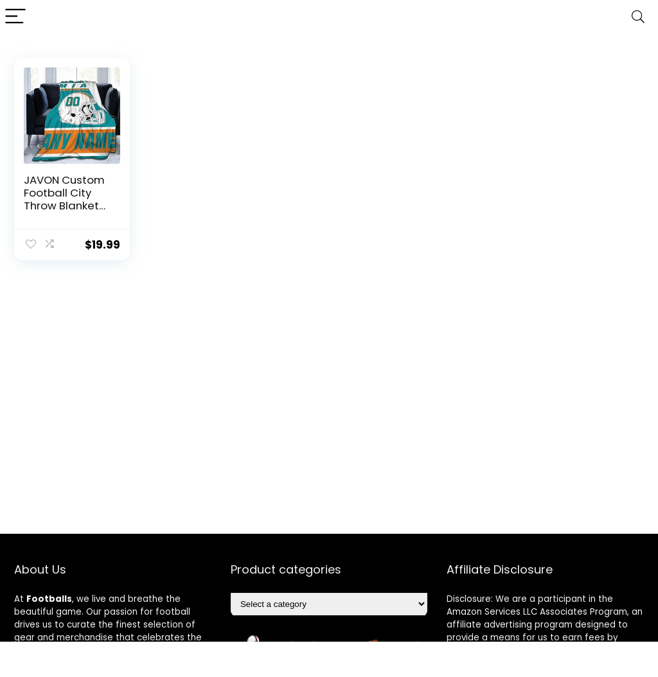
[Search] (638, 17)
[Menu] (15, 17)
